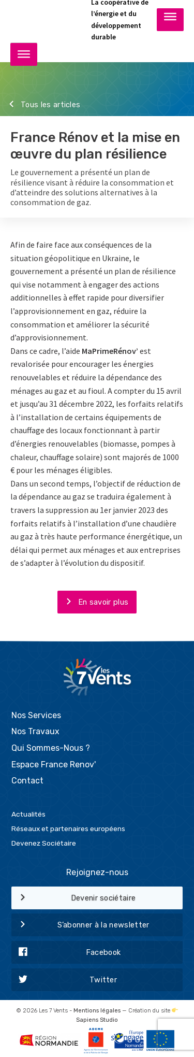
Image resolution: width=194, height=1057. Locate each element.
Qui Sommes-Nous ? (50, 748)
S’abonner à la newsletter (80, 925)
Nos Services (36, 715)
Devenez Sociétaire (43, 843)
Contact (27, 780)
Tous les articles (40, 105)
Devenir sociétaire (73, 898)
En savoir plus (92, 602)
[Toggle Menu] (170, 19)
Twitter (64, 980)
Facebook (66, 953)
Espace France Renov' (53, 764)
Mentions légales (97, 1010)
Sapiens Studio (97, 1020)
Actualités (28, 814)
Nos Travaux (35, 731)
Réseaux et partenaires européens (68, 828)
